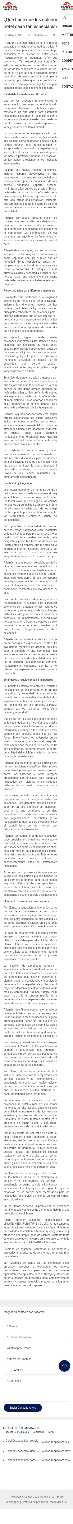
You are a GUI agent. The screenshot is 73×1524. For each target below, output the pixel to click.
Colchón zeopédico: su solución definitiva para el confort (22, 1440)
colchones (11, 61)
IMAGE (51, 1432)
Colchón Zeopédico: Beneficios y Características (20, 1451)
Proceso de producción (17, 1432)
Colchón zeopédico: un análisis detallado (55, 1441)
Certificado (38, 1432)
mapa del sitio (58, 1501)
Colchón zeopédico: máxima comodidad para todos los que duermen (55, 1451)
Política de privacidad (36, 1501)
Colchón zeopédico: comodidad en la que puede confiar (20, 1460)
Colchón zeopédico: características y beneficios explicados (55, 1460)
